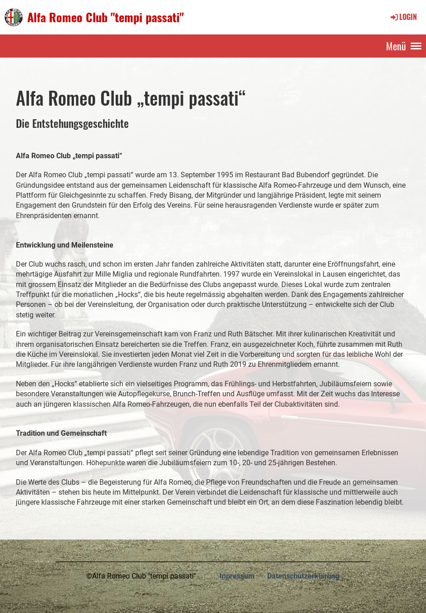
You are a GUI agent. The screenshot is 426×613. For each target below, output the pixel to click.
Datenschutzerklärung (303, 576)
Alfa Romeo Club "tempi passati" (105, 17)
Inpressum (237, 576)
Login (403, 16)
